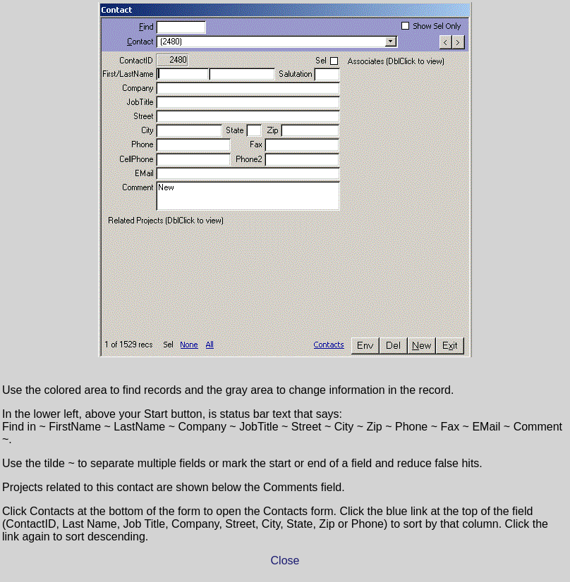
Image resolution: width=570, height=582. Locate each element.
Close (285, 560)
